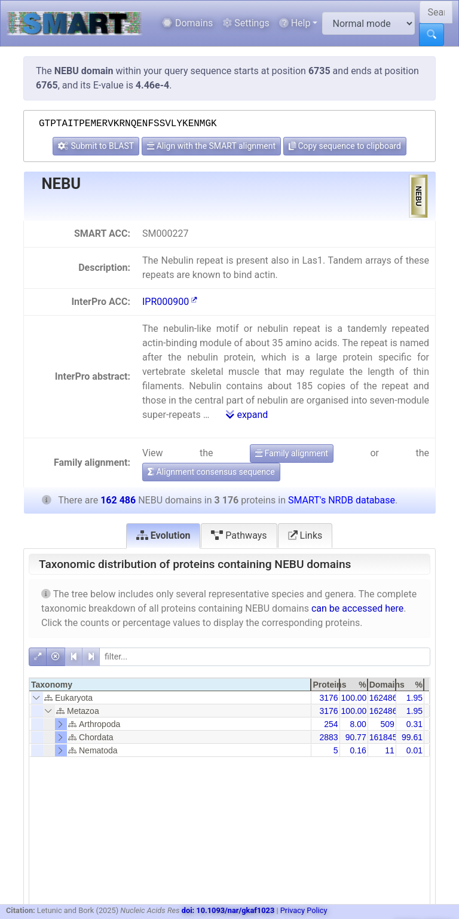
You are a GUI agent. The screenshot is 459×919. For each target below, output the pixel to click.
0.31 (414, 724)
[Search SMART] (436, 12)
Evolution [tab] (163, 535)
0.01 (414, 750)
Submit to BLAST (96, 146)
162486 (383, 698)
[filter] (264, 657)
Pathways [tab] (239, 535)
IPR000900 (169, 301)
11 (389, 750)
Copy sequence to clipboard (345, 146)
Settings (245, 23)
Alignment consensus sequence (211, 472)
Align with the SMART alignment (211, 146)
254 (331, 724)
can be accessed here (357, 608)
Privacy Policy (304, 910)
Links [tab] (305, 535)
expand (247, 414)
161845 (383, 737)
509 (387, 724)
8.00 (358, 724)
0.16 (358, 750)
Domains (187, 23)
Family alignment (291, 453)
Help (295, 23)
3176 (328, 698)
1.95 (414, 698)
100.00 (354, 698)
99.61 (412, 737)
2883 (328, 737)
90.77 (355, 737)
